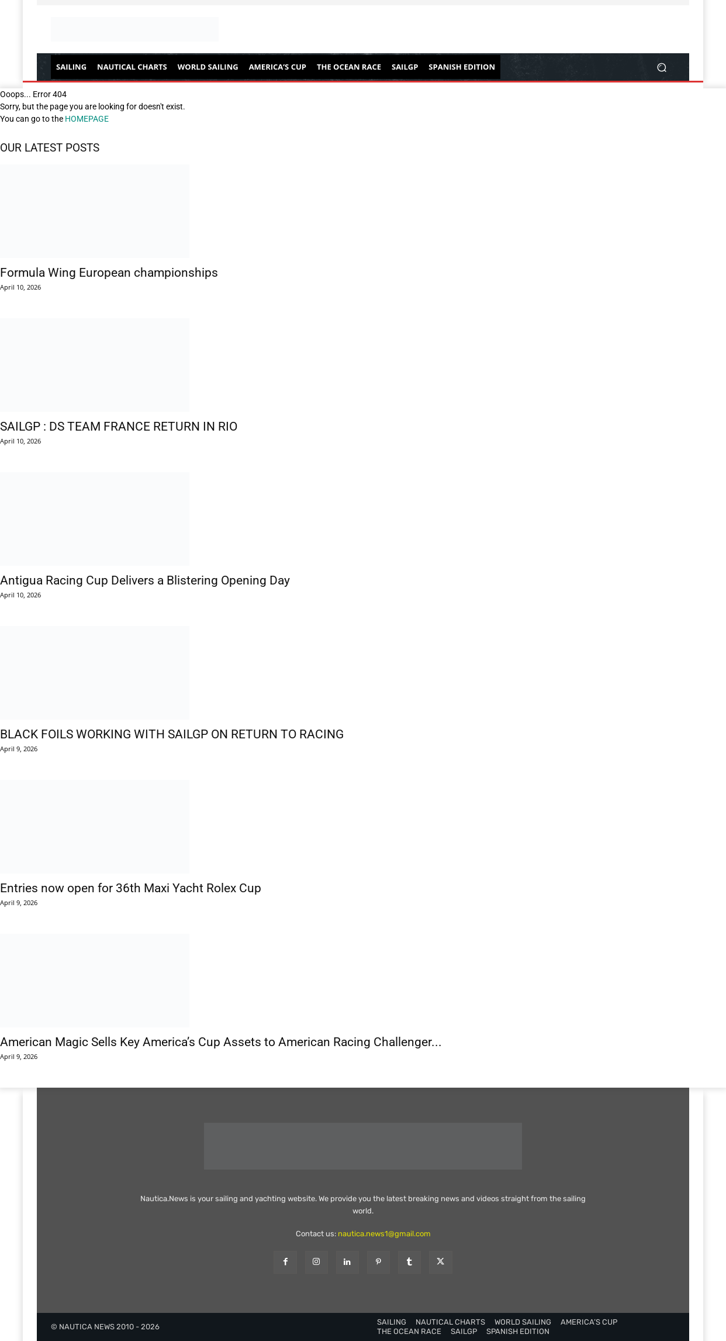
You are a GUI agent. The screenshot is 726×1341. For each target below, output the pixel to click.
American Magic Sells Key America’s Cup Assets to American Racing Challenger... (221, 1042)
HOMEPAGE (87, 118)
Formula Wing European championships (109, 273)
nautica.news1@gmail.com (384, 1233)
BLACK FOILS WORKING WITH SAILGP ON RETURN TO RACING (172, 734)
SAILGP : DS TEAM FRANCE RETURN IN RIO (118, 427)
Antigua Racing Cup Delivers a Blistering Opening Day (145, 580)
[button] (661, 67)
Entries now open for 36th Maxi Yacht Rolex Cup (130, 888)
